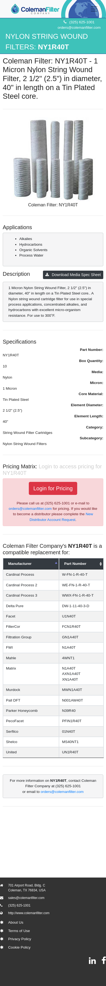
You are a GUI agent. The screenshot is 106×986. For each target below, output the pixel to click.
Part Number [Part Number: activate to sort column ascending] (73, 564)
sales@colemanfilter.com (26, 898)
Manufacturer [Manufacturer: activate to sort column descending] (20, 564)
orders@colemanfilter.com (79, 27)
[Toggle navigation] (94, 9)
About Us (15, 922)
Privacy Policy (19, 939)
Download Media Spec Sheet (73, 275)
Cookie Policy (19, 947)
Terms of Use (19, 931)
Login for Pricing (53, 488)
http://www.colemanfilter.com (28, 913)
